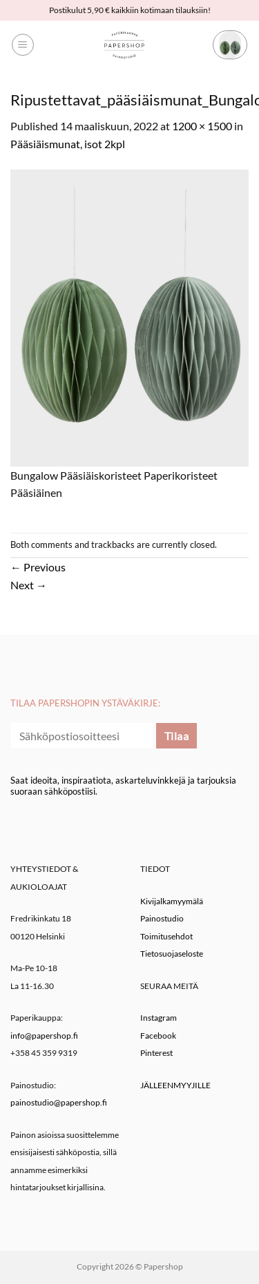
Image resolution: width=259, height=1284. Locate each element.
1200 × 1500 (202, 125)
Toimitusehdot (166, 936)
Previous (38, 566)
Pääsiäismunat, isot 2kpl (67, 143)
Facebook (158, 1035)
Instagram (158, 1017)
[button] (23, 45)
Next (28, 584)
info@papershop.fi (44, 1035)
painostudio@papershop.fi (58, 1102)
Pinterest (156, 1053)
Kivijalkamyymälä (171, 901)
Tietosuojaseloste (171, 953)
